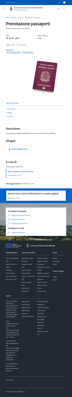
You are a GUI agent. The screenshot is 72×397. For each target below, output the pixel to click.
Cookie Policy (41, 310)
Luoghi (55, 277)
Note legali (40, 313)
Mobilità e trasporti (43, 273)
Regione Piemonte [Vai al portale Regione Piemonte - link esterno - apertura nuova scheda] (11, 3)
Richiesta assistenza (27, 316)
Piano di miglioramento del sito (42, 331)
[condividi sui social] (10, 44)
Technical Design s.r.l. (18, 391)
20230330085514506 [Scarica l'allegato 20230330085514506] (19, 149)
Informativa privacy (43, 307)
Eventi (55, 280)
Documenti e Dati (11, 279)
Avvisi (54, 264)
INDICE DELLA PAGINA (36, 103)
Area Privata (10, 380)
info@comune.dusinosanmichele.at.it (12, 324)
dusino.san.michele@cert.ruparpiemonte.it (12, 331)
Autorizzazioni (25, 273)
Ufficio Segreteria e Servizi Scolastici (21, 171)
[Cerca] (64, 9)
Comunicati (56, 261)
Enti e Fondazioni (11, 276)
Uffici (7, 261)
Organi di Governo (11, 264)
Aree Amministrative (12, 258)
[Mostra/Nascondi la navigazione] (4, 8)
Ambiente (24, 261)
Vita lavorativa (41, 291)
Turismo (39, 288)
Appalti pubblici (26, 270)
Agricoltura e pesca (27, 258)
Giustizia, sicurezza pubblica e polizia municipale (43, 261)
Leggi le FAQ (25, 301)
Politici (8, 267)
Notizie (55, 258)
